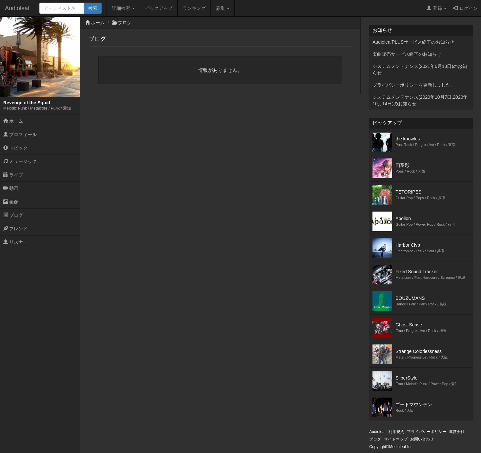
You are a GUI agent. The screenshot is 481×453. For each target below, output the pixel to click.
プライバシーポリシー (426, 431)
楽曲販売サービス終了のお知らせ (406, 54)
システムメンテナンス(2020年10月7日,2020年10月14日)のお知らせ (420, 100)
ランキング (194, 8)
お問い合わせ (422, 439)
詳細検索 (123, 8)
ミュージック (20, 161)
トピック (15, 148)
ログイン (465, 8)
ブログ (13, 215)
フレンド (15, 228)
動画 (10, 188)
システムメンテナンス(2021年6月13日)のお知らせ (419, 69)
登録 (437, 8)
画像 (10, 201)
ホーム (13, 121)
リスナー (15, 242)
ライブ (13, 174)
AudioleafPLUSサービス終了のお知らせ (413, 42)
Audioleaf (17, 8)
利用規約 (396, 431)
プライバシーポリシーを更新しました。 (413, 85)
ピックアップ (158, 8)
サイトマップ (396, 439)
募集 (223, 8)
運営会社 (457, 431)
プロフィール (20, 134)
